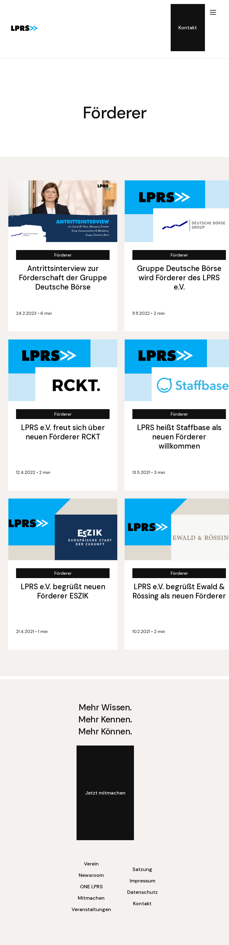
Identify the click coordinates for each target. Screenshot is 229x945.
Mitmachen (91, 898)
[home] (23, 27)
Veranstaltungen (91, 909)
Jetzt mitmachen (105, 793)
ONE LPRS (91, 886)
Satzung (142, 869)
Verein (91, 864)
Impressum (142, 880)
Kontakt (142, 903)
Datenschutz (142, 892)
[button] (213, 27)
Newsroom (91, 875)
